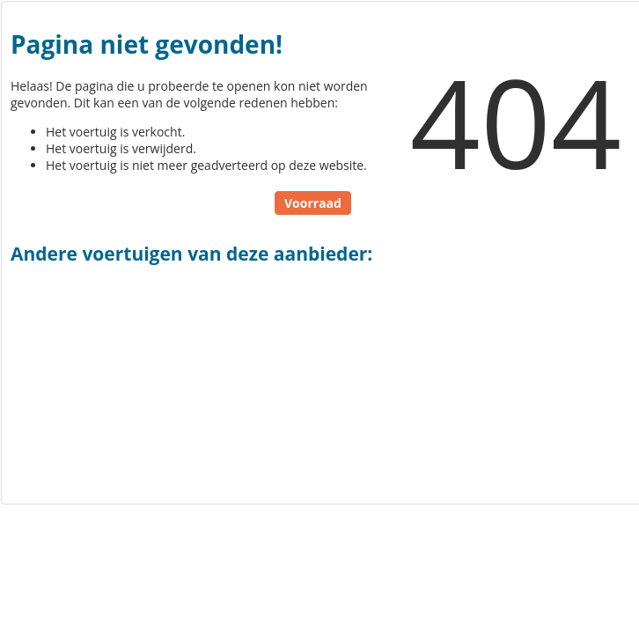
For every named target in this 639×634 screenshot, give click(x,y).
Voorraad (313, 203)
